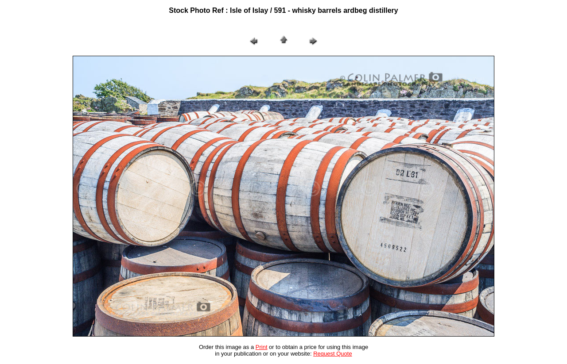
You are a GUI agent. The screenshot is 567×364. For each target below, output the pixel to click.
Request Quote (332, 353)
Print (262, 347)
